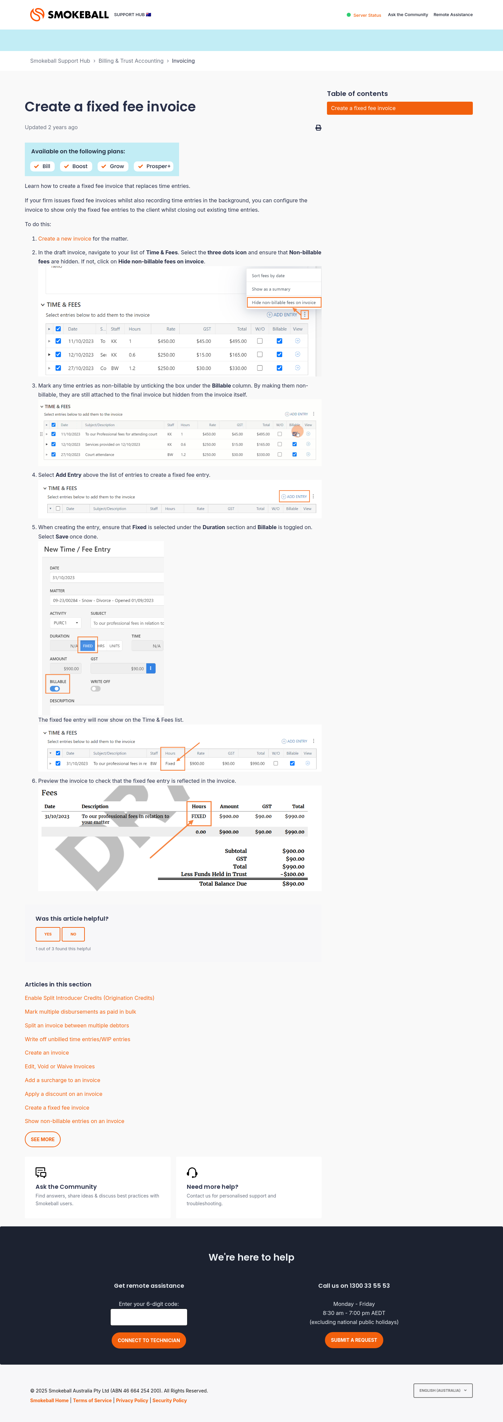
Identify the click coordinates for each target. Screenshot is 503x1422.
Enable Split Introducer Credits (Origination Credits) (90, 998)
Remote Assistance (453, 14)
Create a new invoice (64, 238)
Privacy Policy (132, 1400)
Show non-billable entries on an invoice (74, 1121)
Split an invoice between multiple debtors (77, 1025)
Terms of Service (92, 1400)
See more (43, 1139)
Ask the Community (408, 14)
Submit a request (354, 1340)
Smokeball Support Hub (60, 60)
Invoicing (183, 60)
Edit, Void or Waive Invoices (60, 1066)
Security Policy (170, 1400)
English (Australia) (440, 1390)
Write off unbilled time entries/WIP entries (77, 1039)
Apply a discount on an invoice (63, 1093)
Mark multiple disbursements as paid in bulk (80, 1011)
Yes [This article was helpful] (48, 934)
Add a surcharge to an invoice (62, 1080)
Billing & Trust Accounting (131, 60)
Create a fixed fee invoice (57, 1107)
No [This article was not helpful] (73, 934)
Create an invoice (47, 1052)
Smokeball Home (49, 1400)
